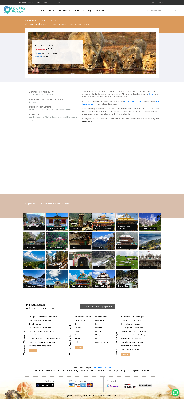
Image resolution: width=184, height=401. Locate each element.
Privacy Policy (72, 371)
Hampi (78, 338)
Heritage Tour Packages (132, 328)
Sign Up (162, 2)
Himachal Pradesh (32, 24)
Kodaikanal (100, 320)
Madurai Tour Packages (131, 346)
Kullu (45, 24)
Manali (98, 331)
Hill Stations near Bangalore (41, 331)
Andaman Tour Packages (132, 317)
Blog (90, 10)
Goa (77, 331)
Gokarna (79, 335)
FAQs (115, 371)
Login (153, 2)
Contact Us (50, 371)
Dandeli (78, 328)
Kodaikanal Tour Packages (133, 342)
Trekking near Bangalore (40, 346)
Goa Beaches (35, 324)
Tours (51, 10)
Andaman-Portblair (83, 317)
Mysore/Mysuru (102, 342)
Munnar (98, 338)
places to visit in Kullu (133, 101)
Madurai (99, 328)
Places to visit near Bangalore (42, 342)
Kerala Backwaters (37, 335)
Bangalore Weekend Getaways (43, 317)
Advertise (144, 371)
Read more (87, 122)
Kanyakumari (101, 317)
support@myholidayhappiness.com (51, 2)
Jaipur (78, 342)
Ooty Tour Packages (130, 349)
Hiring (122, 371)
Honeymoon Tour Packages (133, 331)
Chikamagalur (81, 320)
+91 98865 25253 (26, 2)
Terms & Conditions (88, 371)
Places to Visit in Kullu (58, 24)
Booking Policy (104, 371)
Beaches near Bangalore (40, 320)
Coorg (78, 324)
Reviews (60, 371)
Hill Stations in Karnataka (40, 328)
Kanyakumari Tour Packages (134, 335)
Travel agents (133, 371)
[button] (161, 10)
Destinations (64, 10)
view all (33, 351)
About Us (39, 371)
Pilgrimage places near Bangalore (44, 338)
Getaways (79, 10)
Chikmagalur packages (131, 320)
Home (41, 10)
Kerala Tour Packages (131, 338)
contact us (100, 10)
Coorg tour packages (130, 324)
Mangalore (100, 335)
